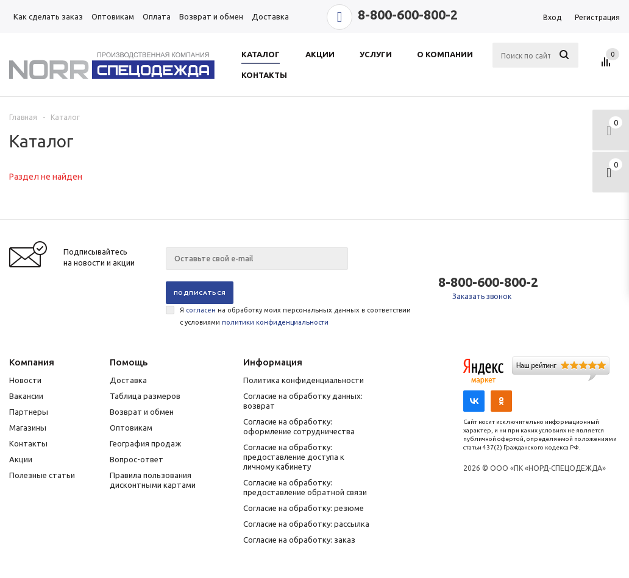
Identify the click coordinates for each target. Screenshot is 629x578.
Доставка (128, 380)
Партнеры (28, 411)
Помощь (128, 362)
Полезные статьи (42, 475)
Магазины (27, 427)
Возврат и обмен (142, 411)
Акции (20, 459)
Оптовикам (131, 427)
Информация (272, 362)
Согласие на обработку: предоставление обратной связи (305, 487)
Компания (31, 362)
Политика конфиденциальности (303, 380)
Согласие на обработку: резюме (303, 508)
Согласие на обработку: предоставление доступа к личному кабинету (293, 457)
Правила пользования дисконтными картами (153, 480)
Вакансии (26, 396)
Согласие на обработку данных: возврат (303, 401)
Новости (25, 380)
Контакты (28, 443)
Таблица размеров (145, 396)
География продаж (145, 443)
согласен (201, 310)
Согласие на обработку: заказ (299, 539)
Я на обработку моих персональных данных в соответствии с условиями (295, 316)
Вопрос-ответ (136, 459)
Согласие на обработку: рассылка (306, 524)
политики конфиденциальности (275, 322)
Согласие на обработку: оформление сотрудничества (299, 426)
